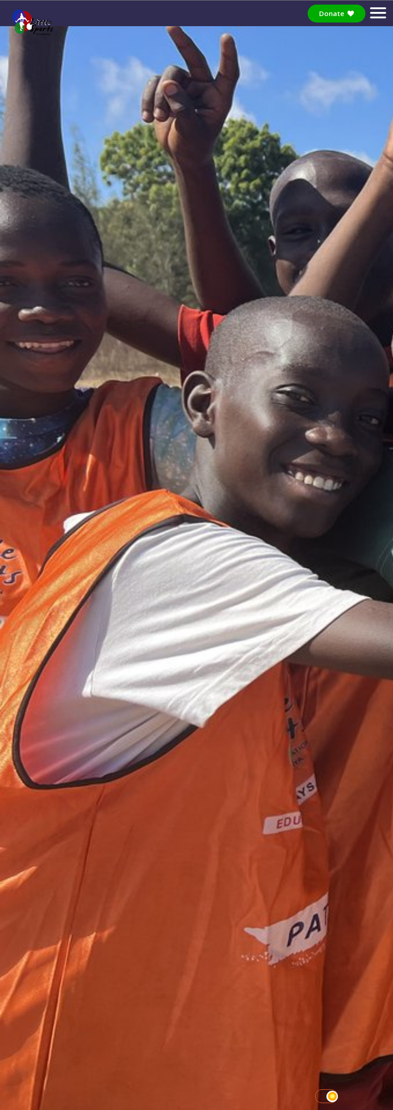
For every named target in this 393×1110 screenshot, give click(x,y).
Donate (336, 13)
